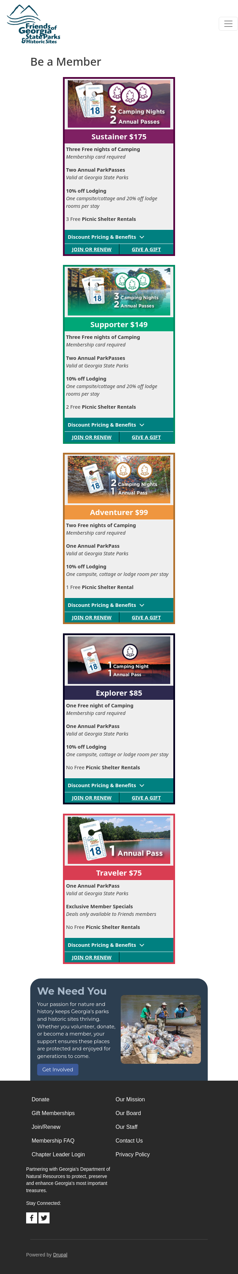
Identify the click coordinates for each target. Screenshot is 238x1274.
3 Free (101, 218)
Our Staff (127, 1127)
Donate (41, 1099)
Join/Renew (46, 1127)
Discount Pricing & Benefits (102, 236)
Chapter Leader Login (58, 1154)
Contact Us (129, 1141)
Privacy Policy (133, 1154)
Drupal (60, 1254)
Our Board (128, 1113)
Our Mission (130, 1099)
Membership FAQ (53, 1141)
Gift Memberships (53, 1113)
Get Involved (57, 1070)
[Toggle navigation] (228, 24)
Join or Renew (91, 249)
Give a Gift (146, 249)
